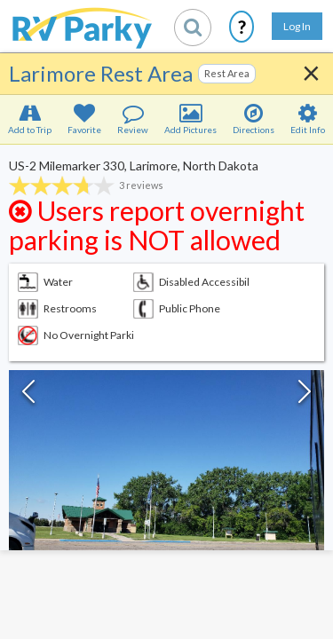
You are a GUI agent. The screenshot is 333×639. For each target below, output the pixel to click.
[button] (166, 488)
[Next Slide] (304, 396)
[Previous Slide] (28, 396)
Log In (297, 26)
